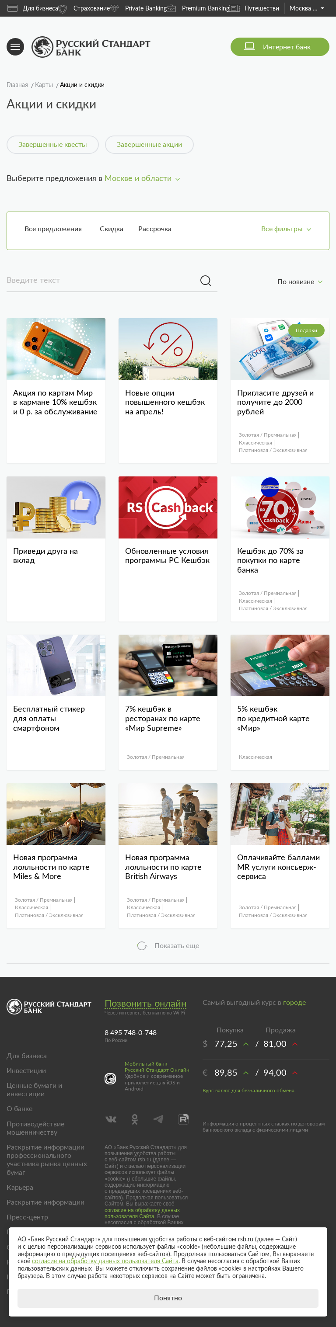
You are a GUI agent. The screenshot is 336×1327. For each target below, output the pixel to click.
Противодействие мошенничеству (35, 1128)
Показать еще (176, 945)
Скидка (111, 229)
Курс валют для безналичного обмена (248, 1090)
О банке (19, 1108)
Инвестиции (26, 1070)
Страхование (84, 8)
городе (294, 1002)
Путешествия (255, 8)
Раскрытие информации (45, 1202)
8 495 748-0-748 (131, 1032)
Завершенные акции (149, 144)
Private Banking (138, 8)
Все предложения (53, 229)
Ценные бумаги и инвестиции (34, 1090)
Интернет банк (287, 47)
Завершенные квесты (52, 144)
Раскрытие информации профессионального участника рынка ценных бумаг (47, 1160)
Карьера (20, 1187)
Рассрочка (155, 229)
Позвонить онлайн (145, 1003)
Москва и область (307, 9)
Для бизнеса (32, 8)
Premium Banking (198, 8)
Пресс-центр (27, 1217)
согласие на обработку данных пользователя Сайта (142, 1213)
